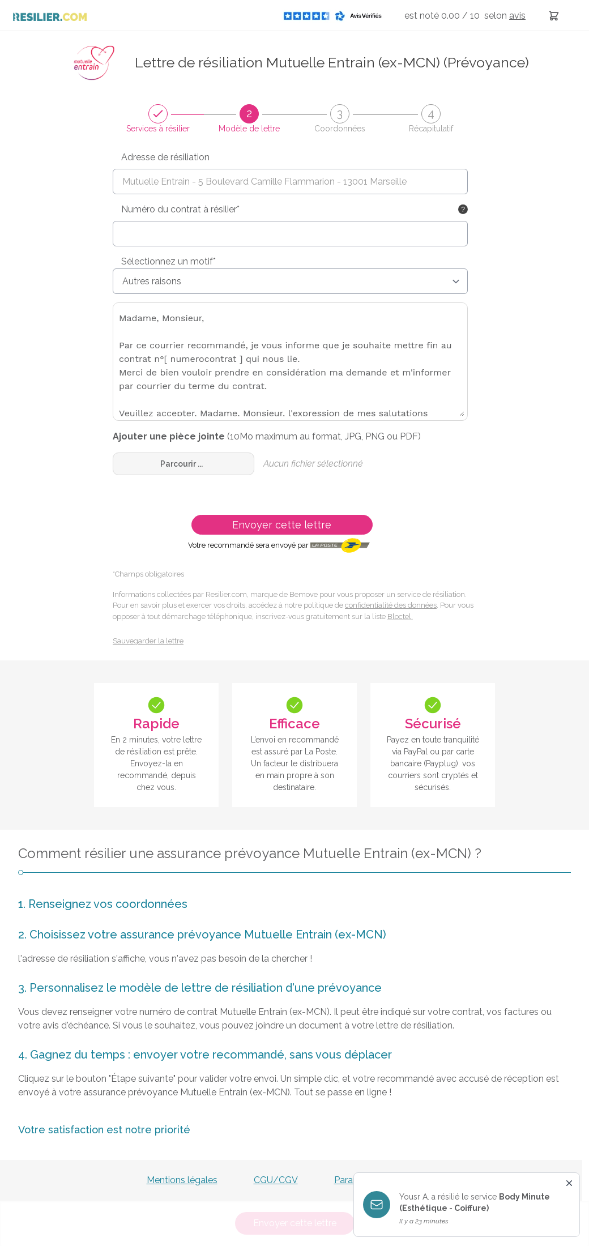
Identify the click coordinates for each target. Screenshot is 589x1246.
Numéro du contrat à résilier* (180, 209)
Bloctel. (400, 616)
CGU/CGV (276, 1180)
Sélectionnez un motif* (168, 261)
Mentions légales (182, 1180)
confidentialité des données (391, 605)
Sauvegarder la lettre (148, 641)
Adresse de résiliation (165, 157)
